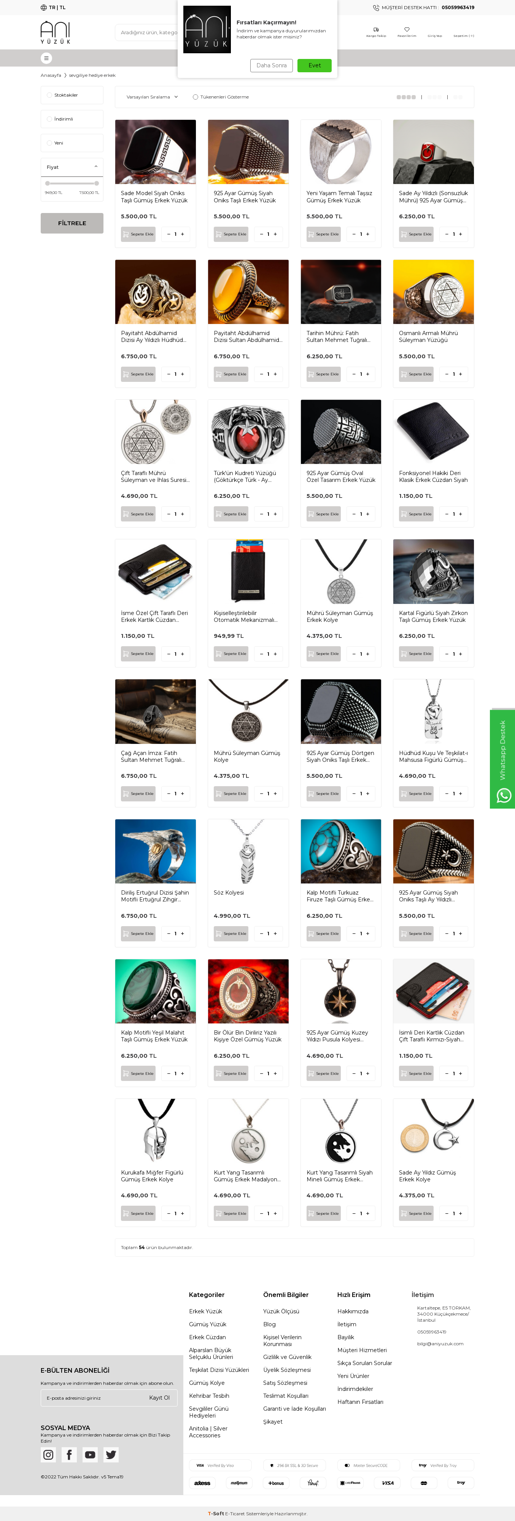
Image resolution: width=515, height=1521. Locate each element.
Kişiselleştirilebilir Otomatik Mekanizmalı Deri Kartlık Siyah (244, 616)
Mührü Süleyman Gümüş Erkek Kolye (340, 616)
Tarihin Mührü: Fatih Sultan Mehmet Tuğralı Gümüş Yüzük (337, 336)
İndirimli (60, 119)
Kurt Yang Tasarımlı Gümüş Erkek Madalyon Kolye (245, 1176)
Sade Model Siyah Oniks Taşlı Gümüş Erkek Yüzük (154, 196)
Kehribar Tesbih (209, 1395)
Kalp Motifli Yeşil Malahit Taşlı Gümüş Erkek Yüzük (154, 1036)
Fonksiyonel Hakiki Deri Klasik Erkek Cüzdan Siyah (433, 476)
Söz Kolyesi (229, 892)
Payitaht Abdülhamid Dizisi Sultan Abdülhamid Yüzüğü (246, 336)
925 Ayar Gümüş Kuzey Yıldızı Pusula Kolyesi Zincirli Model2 (337, 1036)
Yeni (55, 143)
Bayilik (345, 1337)
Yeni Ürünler (353, 1376)
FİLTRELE (72, 223)
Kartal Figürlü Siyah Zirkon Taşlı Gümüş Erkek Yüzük (433, 616)
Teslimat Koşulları (285, 1395)
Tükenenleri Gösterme (221, 97)
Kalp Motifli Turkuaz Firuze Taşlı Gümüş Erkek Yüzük (340, 896)
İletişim (346, 1324)
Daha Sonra (270, 65)
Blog (269, 1324)
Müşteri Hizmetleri (362, 1350)
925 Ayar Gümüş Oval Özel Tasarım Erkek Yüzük (341, 476)
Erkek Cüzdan (207, 1337)
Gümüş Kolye (207, 1383)
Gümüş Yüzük (207, 1324)
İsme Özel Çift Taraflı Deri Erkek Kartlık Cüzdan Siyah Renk (154, 616)
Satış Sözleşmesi (285, 1383)
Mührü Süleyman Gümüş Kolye (247, 756)
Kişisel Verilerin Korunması (282, 1341)
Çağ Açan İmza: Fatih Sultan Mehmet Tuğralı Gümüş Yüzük (151, 756)
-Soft (216, 1513)
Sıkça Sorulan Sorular (364, 1363)
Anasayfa (51, 75)
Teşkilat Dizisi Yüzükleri (219, 1370)
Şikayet (273, 1421)
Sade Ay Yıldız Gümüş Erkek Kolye (427, 1176)
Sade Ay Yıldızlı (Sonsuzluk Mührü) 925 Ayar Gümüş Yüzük (433, 196)
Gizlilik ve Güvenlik (287, 1357)
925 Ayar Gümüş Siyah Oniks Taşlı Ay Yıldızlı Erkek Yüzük (428, 896)
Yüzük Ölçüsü (281, 1311)
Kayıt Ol (159, 1397)
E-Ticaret (235, 1513)
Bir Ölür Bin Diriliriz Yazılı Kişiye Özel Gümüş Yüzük (247, 1036)
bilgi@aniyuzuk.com (440, 1343)
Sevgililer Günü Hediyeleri (209, 1412)
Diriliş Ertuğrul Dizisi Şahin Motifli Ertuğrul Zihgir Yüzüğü (155, 896)
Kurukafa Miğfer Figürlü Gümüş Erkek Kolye (152, 1176)
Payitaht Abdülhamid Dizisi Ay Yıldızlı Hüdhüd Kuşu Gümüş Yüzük (152, 336)
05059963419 (432, 1332)
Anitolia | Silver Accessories (208, 1432)
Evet (314, 65)
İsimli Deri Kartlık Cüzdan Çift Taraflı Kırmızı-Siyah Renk (431, 1036)
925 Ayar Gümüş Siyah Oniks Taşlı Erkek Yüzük (245, 196)
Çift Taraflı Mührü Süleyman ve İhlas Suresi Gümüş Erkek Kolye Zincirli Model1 (153, 476)
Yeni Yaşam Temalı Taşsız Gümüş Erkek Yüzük (339, 196)
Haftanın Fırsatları (360, 1402)
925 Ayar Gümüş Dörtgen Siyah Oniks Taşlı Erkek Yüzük (340, 756)
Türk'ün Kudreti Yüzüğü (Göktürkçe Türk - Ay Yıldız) (245, 476)
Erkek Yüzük (205, 1311)
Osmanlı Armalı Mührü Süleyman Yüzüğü (428, 336)
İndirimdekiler (355, 1389)
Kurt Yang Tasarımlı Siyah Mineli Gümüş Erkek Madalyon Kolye (340, 1176)
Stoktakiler (62, 95)
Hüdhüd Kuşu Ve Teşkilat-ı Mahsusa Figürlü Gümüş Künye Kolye (433, 756)
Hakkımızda (353, 1311)
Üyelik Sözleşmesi (287, 1370)
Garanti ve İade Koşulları (294, 1408)
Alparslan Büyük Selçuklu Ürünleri (211, 1353)
